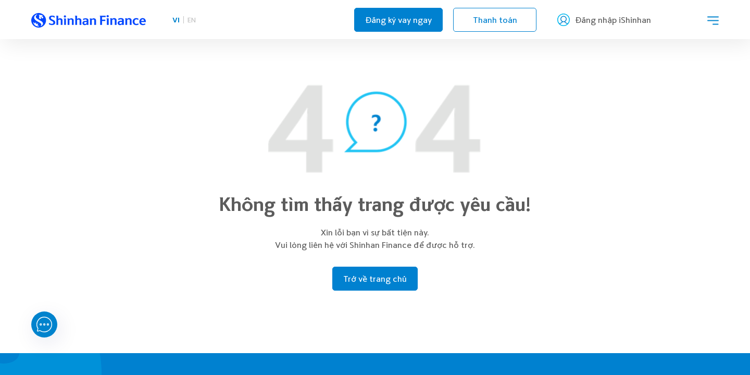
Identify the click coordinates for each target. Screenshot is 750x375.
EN (192, 19)
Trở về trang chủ (375, 278)
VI (176, 19)
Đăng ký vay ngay (398, 20)
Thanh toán (495, 20)
